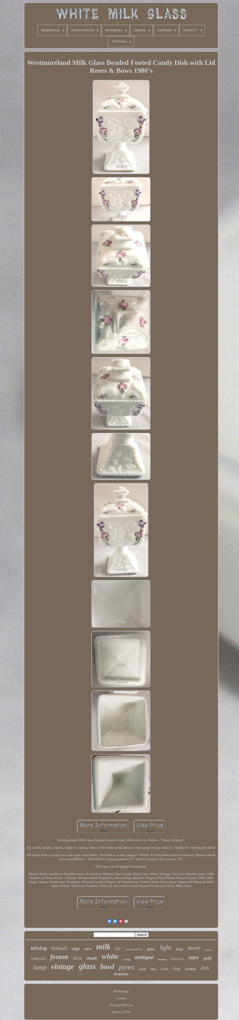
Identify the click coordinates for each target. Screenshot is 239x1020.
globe (151, 949)
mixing (39, 948)
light (165, 947)
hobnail (59, 948)
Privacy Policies (121, 1005)
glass (87, 966)
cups (76, 948)
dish (205, 968)
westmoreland (133, 949)
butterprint (177, 958)
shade (92, 958)
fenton (59, 956)
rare (194, 957)
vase (87, 948)
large (179, 949)
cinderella (38, 958)
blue (153, 969)
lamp (39, 967)
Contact (121, 998)
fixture (208, 950)
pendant (190, 969)
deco (77, 957)
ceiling (126, 959)
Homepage (121, 991)
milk (103, 946)
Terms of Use (121, 1012)
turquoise (121, 974)
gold (207, 958)
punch (142, 969)
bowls (194, 948)
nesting (162, 959)
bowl (107, 967)
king (177, 968)
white (110, 956)
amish (164, 969)
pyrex (126, 967)
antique (144, 957)
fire (118, 948)
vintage (62, 966)
